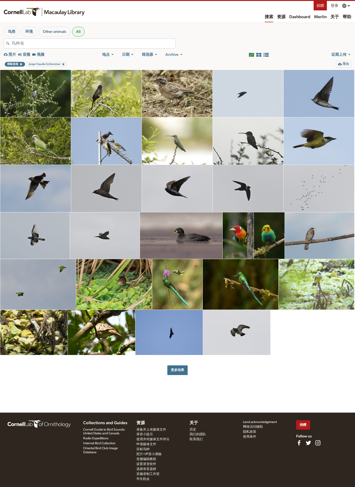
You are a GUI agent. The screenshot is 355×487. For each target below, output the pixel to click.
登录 (334, 6)
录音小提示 (144, 434)
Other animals (54, 32)
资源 (281, 17)
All (78, 32)
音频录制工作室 (148, 474)
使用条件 (249, 436)
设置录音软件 (146, 464)
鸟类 (11, 32)
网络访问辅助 (253, 426)
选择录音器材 (146, 469)
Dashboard (299, 17)
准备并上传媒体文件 (151, 429)
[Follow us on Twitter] (308, 443)
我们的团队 (198, 434)
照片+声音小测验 (149, 454)
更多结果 (177, 370)
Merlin (320, 17)
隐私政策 (249, 431)
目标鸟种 (143, 449)
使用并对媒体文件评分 (152, 439)
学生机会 (143, 479)
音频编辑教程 (146, 459)
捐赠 (320, 6)
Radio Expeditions (95, 438)
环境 (29, 32)
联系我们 (196, 439)
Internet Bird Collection (99, 443)
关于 (334, 17)
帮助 (347, 17)
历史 (193, 429)
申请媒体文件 (146, 444)
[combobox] (93, 43)
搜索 (269, 17)
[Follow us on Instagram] (318, 443)
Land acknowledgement (260, 422)
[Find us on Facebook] (299, 443)
